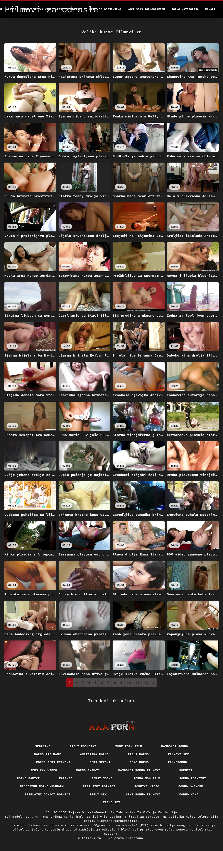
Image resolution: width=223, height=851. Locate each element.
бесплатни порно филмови (42, 786)
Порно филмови (190, 786)
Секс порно (139, 762)
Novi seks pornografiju (146, 9)
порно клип (188, 794)
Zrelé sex (111, 802)
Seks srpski (100, 762)
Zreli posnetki (82, 746)
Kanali (210, 9)
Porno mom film (146, 778)
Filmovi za (92, 838)
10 (129, 682)
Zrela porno (138, 754)
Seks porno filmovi (143, 794)
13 (146, 682)
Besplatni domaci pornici (47, 794)
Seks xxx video (43, 770)
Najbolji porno (174, 746)
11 (137, 682)
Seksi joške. (102, 778)
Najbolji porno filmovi (139, 770)
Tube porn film (128, 746)
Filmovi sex (178, 754)
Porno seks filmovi (53, 762)
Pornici (186, 770)
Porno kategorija (185, 9)
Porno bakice (28, 778)
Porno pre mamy (47, 754)
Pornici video (146, 786)
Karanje (65, 778)
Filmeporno (177, 762)
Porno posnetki (192, 778)
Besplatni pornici (99, 786)
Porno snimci (87, 770)
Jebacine (42, 746)
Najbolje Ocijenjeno (105, 9)
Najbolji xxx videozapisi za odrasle (52, 9)
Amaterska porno (94, 754)
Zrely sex (98, 794)
